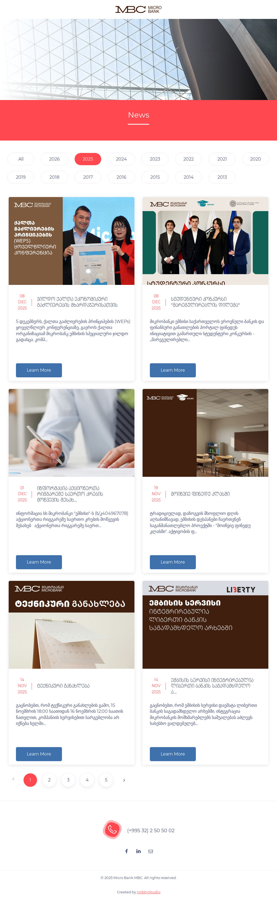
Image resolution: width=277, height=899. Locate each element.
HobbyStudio (148, 892)
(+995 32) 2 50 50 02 (150, 831)
